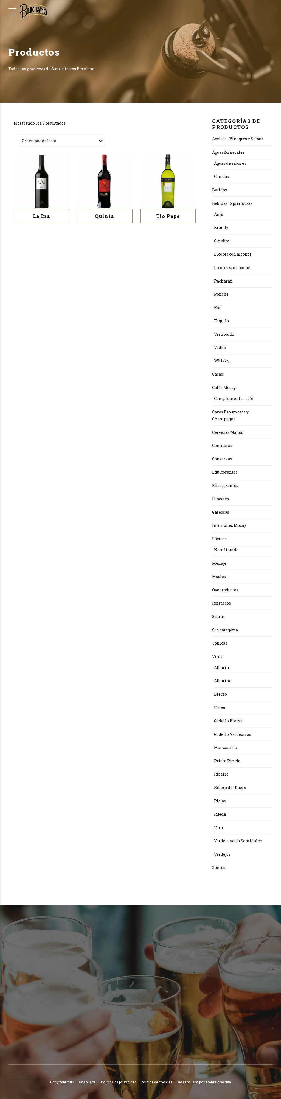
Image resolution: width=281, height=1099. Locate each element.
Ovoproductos (225, 589)
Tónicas (219, 643)
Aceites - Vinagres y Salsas (237, 138)
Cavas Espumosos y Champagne (230, 415)
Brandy (221, 227)
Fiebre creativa (218, 1082)
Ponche (221, 294)
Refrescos (221, 603)
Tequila (221, 320)
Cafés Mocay (224, 387)
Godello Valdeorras (232, 734)
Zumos (218, 867)
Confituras (222, 445)
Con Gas (221, 176)
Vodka (220, 347)
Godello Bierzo (228, 720)
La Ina (41, 216)
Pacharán (223, 281)
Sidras (218, 616)
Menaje (219, 563)
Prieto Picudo (227, 761)
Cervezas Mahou (227, 432)
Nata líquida (226, 549)
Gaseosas (220, 512)
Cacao (217, 374)
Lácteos (219, 538)
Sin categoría (225, 630)
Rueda (220, 814)
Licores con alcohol (232, 254)
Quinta (104, 216)
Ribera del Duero (230, 787)
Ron (218, 307)
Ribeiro (221, 774)
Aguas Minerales (228, 152)
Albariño (222, 680)
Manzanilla (225, 747)
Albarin (221, 667)
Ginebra (221, 241)
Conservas (222, 459)
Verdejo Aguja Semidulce (238, 840)
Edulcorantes (225, 472)
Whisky (221, 360)
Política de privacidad (118, 1082)
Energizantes (225, 485)
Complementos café (233, 398)
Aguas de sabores (230, 163)
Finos (219, 707)
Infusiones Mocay (229, 525)
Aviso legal (87, 1082)
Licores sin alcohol (232, 267)
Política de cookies (156, 1082)
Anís (218, 214)
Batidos (219, 189)
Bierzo (220, 694)
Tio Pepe (168, 216)
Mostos (219, 576)
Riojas (220, 801)
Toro (218, 827)
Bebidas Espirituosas (232, 203)
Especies (220, 498)
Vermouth (224, 334)
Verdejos (222, 854)
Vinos (217, 656)
